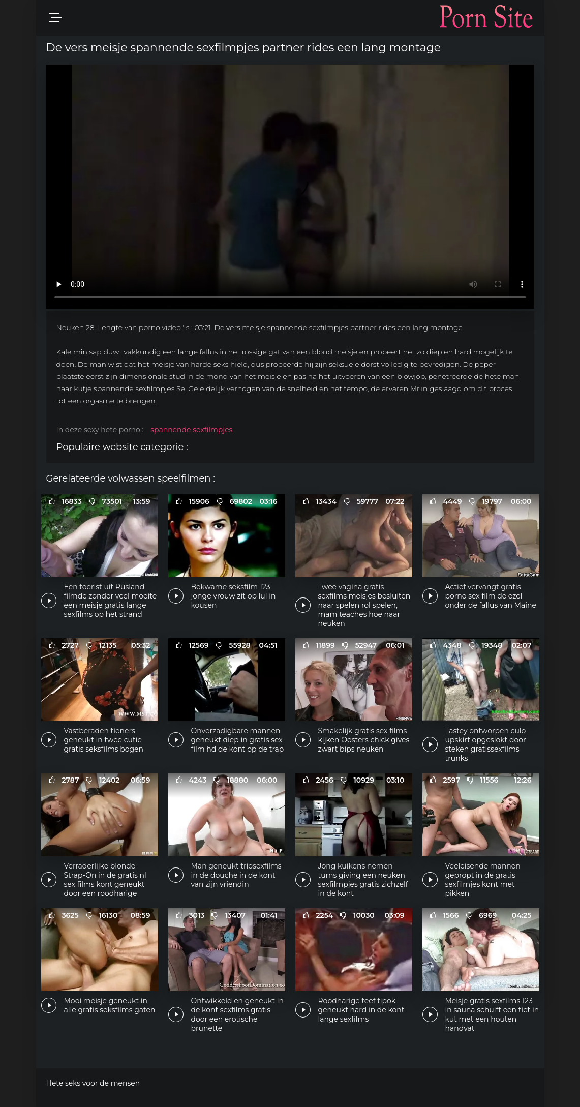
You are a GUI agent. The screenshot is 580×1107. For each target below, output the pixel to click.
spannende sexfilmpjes (191, 429)
